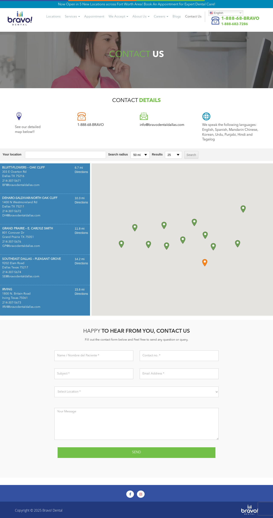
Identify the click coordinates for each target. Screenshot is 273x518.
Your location (12, 154)
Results (157, 154)
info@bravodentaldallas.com (162, 125)
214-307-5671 (11, 180)
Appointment (94, 16)
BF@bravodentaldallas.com (20, 185)
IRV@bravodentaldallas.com (21, 306)
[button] (204, 262)
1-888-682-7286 (234, 24)
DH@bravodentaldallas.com (21, 215)
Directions (81, 172)
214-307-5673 (11, 302)
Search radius (118, 154)
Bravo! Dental (52, 510)
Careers (161, 16)
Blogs (177, 16)
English (216, 12)
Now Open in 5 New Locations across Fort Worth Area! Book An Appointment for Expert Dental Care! (136, 4)
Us (193, 16)
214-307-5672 (11, 211)
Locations (53, 16)
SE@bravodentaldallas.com (20, 276)
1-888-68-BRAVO (240, 18)
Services (72, 16)
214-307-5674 (11, 272)
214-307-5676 (11, 241)
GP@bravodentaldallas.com (21, 246)
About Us (141, 16)
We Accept (118, 16)
